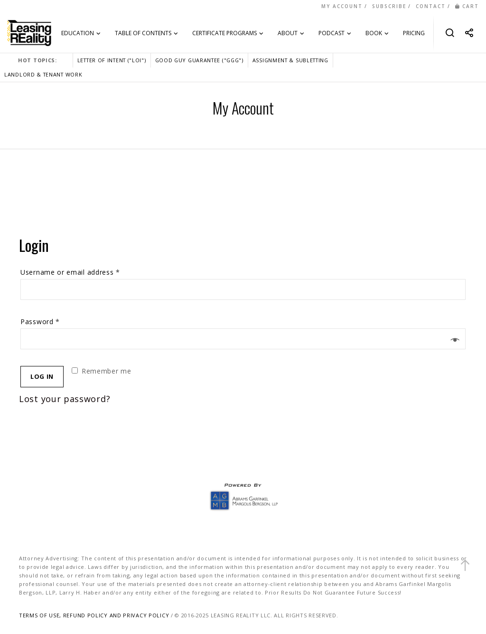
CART (467, 6)
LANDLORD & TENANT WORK (43, 74)
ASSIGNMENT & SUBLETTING (290, 60)
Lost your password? (64, 398)
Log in (42, 376)
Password (40, 321)
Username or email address (70, 272)
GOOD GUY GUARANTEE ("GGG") (199, 60)
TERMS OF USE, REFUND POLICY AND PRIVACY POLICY (94, 615)
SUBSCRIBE (389, 6)
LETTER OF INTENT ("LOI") (111, 60)
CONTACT (431, 6)
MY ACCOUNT (342, 6)
